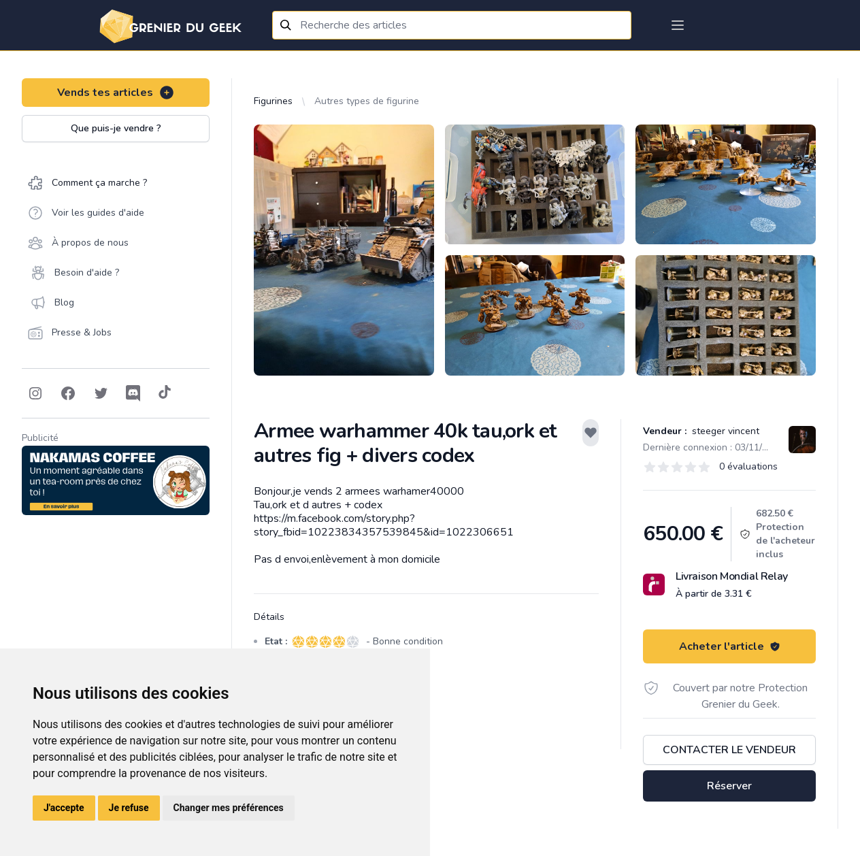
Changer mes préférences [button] (228, 807)
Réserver (729, 785)
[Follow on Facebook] (68, 393)
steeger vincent (724, 431)
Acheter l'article (729, 646)
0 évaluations (748, 466)
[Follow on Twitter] (101, 393)
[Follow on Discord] (133, 393)
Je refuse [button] (129, 807)
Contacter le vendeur (729, 749)
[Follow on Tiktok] (164, 393)
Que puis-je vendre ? (116, 128)
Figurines (273, 101)
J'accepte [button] (64, 807)
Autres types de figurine (366, 101)
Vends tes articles (116, 92)
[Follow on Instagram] (35, 393)
